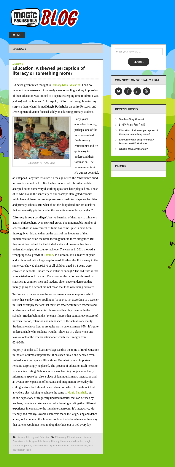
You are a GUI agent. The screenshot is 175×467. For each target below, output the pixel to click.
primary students (78, 445)
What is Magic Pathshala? (133, 149)
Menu (16, 35)
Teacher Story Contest (131, 119)
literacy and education (72, 441)
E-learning (60, 437)
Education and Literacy (79, 437)
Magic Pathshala (77, 392)
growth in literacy (41, 441)
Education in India (21, 441)
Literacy (17, 64)
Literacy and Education (38, 437)
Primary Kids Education (66, 85)
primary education (33, 445)
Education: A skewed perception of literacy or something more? (48, 70)
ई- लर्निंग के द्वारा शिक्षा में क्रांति (132, 125)
